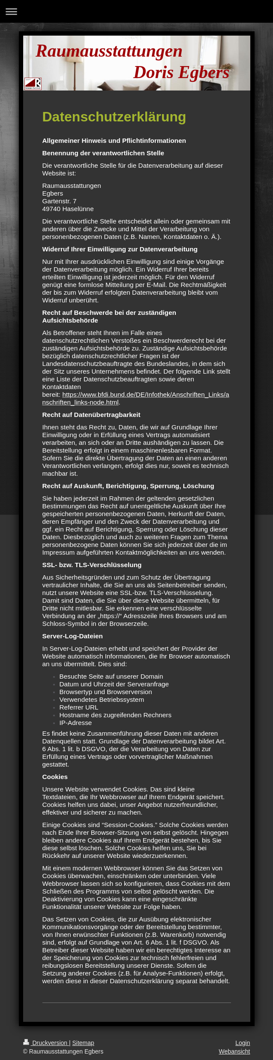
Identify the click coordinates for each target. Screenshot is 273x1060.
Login (242, 1042)
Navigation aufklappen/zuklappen (136, 11)
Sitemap (83, 1042)
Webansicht (234, 1051)
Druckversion (46, 1042)
